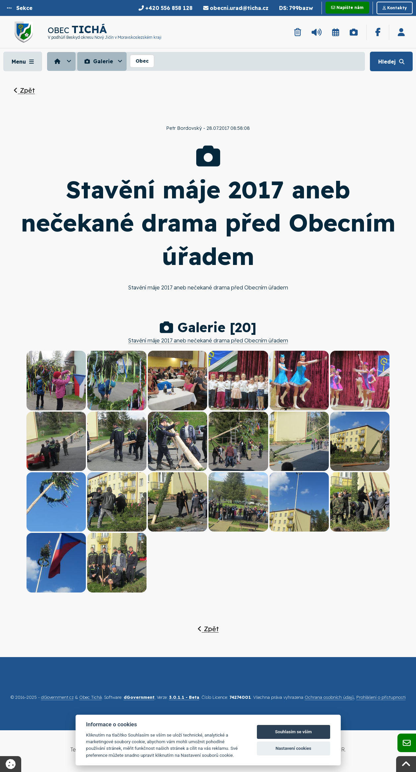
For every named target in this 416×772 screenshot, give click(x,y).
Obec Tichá (90, 697)
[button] (19, 8)
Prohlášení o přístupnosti (381, 697)
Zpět (24, 90)
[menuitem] (62, 61)
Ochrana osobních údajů (329, 697)
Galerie (98, 61)
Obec (142, 61)
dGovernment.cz (57, 697)
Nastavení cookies (293, 748)
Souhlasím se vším (293, 731)
